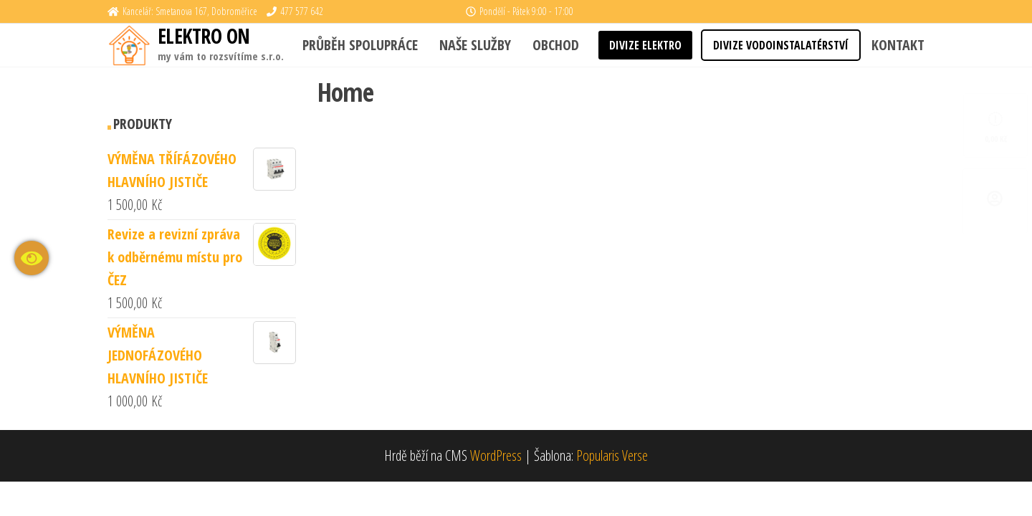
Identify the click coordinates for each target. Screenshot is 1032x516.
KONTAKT (897, 44)
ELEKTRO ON (203, 35)
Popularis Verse (612, 455)
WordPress (496, 455)
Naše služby (475, 44)
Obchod (555, 44)
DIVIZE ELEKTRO (645, 45)
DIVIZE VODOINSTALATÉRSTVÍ (781, 45)
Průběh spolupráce (360, 44)
